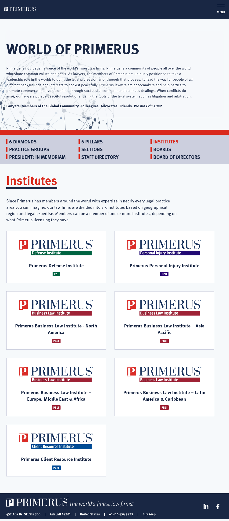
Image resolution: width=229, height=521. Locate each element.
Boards (162, 149)
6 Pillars (92, 141)
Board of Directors (176, 156)
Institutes (165, 141)
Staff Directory (99, 156)
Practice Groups (29, 149)
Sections (92, 149)
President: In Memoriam (37, 156)
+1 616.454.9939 (121, 516)
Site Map (149, 516)
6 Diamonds (22, 141)
